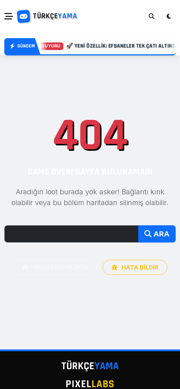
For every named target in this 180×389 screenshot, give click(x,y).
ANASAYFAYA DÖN (55, 267)
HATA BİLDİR (135, 267)
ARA (157, 234)
